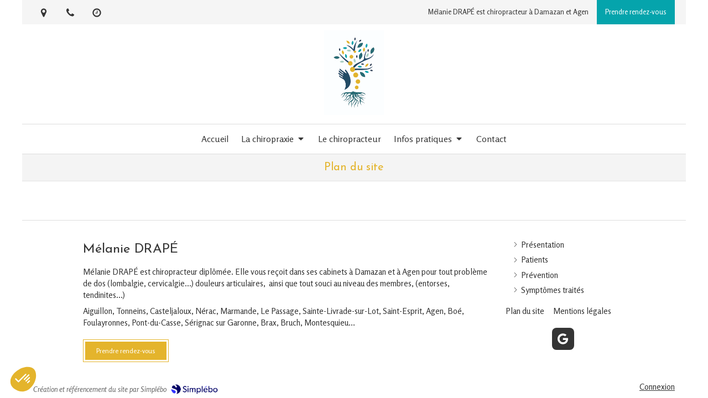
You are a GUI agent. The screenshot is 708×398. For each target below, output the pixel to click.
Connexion (657, 386)
